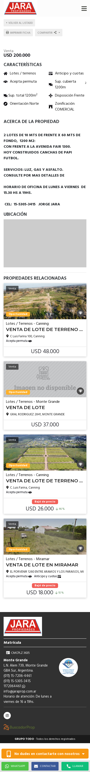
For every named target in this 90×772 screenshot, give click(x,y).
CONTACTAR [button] (45, 766)
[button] (84, 8)
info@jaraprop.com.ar (20, 691)
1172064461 (14, 686)
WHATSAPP (15, 766)
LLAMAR (75, 766)
